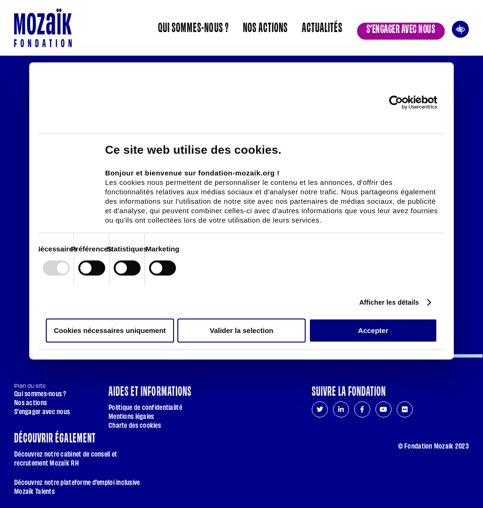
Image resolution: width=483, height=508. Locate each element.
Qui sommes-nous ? (193, 26)
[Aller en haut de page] (462, 471)
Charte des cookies (134, 424)
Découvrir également (55, 436)
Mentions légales (131, 415)
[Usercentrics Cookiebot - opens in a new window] (396, 102)
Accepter (373, 330)
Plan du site (30, 386)
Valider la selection (241, 330)
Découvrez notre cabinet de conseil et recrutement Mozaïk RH (65, 458)
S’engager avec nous (400, 28)
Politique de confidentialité (145, 406)
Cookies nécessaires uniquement (110, 330)
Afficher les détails (389, 302)
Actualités (322, 26)
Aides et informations (150, 390)
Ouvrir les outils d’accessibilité (460, 28)
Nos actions (265, 26)
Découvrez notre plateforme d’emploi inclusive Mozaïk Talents (77, 486)
